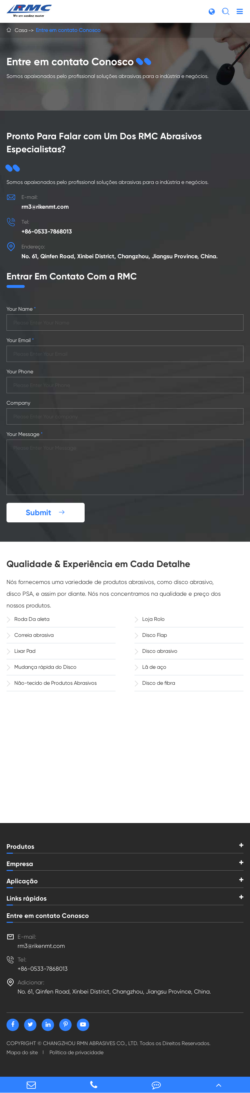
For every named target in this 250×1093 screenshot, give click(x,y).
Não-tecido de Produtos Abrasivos (52, 683)
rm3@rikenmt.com (45, 206)
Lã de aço (150, 667)
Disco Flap (150, 635)
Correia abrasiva (30, 635)
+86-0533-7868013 (46, 231)
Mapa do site (22, 1052)
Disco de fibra (154, 683)
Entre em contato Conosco (68, 30)
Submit (45, 512)
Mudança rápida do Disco (41, 667)
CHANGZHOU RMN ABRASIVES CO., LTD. (90, 1043)
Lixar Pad (21, 651)
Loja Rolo (149, 619)
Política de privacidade (76, 1052)
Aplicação (22, 881)
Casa (21, 30)
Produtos (20, 846)
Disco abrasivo (155, 651)
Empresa (20, 864)
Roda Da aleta (28, 619)
